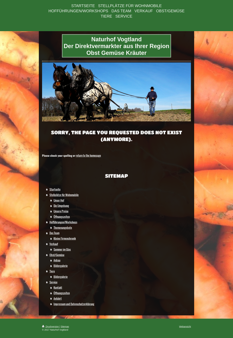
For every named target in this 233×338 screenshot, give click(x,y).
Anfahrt (58, 299)
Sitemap (65, 326)
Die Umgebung (61, 206)
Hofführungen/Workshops (63, 222)
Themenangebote (63, 228)
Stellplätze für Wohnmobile (64, 195)
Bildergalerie (61, 266)
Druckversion (50, 326)
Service (53, 282)
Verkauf (54, 244)
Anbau (57, 260)
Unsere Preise (61, 211)
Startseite (55, 189)
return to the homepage (88, 156)
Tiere (52, 271)
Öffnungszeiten (62, 217)
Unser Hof (59, 200)
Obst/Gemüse (57, 255)
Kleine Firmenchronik (65, 238)
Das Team (54, 233)
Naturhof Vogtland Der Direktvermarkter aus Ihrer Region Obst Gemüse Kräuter (116, 46)
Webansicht (185, 326)
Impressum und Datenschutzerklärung (74, 304)
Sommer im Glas (62, 249)
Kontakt (58, 288)
